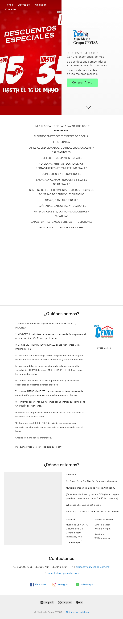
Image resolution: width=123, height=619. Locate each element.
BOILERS (46, 157)
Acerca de (24, 4)
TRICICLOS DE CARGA (71, 227)
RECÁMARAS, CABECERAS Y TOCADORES (61, 205)
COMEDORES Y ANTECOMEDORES (61, 173)
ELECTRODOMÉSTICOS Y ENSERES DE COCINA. (61, 136)
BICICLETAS (46, 227)
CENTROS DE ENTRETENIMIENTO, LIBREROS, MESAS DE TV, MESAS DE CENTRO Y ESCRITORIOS (61, 192)
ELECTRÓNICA (61, 141)
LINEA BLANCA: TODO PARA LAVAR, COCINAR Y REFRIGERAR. (61, 128)
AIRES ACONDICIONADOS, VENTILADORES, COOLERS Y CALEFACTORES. (61, 150)
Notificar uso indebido (77, 612)
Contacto (10, 9)
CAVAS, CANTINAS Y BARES (61, 200)
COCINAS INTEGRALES (69, 157)
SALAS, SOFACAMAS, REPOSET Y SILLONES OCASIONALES (61, 182)
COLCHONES (85, 221)
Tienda (9, 4)
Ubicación (40, 4)
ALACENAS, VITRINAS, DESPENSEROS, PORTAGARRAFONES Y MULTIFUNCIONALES (61, 166)
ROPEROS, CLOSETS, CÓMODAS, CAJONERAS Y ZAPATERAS (61, 214)
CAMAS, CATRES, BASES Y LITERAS (52, 221)
